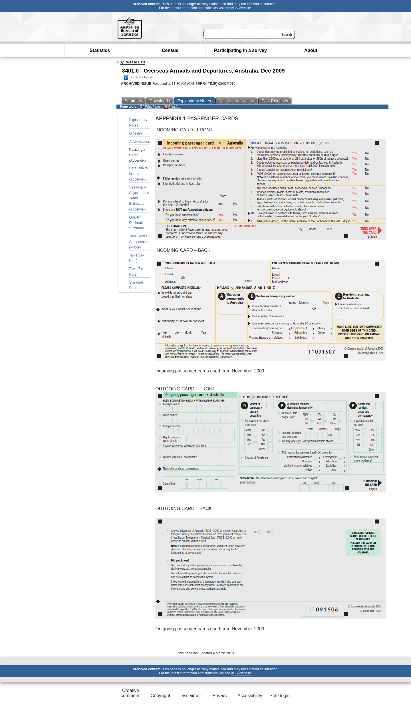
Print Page (150, 107)
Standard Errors (136, 285)
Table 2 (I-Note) (136, 258)
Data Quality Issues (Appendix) (138, 173)
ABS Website (241, 8)
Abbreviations (139, 142)
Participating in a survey (240, 50)
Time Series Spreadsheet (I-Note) (139, 241)
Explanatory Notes (138, 122)
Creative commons (130, 693)
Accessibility (249, 695)
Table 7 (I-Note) (136, 271)
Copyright (160, 695)
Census (170, 50)
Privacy (220, 695)
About (310, 50)
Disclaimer (190, 695)
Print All (171, 107)
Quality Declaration (139, 77)
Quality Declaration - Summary (139, 222)
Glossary (136, 133)
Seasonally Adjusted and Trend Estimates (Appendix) (139, 198)
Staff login (279, 695)
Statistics (100, 50)
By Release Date (132, 62)
